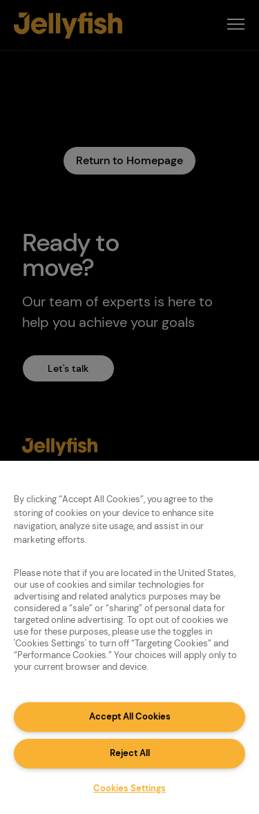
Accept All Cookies (130, 716)
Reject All (130, 753)
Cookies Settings (129, 788)
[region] (129, 637)
